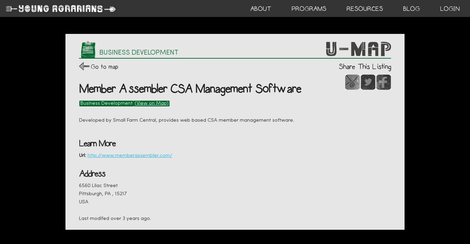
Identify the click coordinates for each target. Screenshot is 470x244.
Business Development (106, 103)
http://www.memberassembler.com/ (129, 155)
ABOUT (260, 8)
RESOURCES (365, 8)
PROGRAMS (309, 8)
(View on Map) (152, 103)
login (450, 8)
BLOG (411, 8)
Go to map (104, 66)
